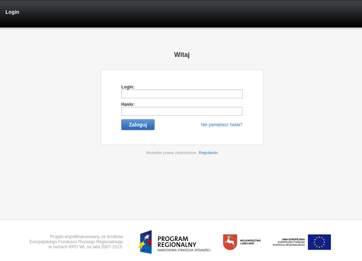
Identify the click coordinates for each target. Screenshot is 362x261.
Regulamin (208, 152)
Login (12, 12)
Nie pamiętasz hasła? (222, 124)
